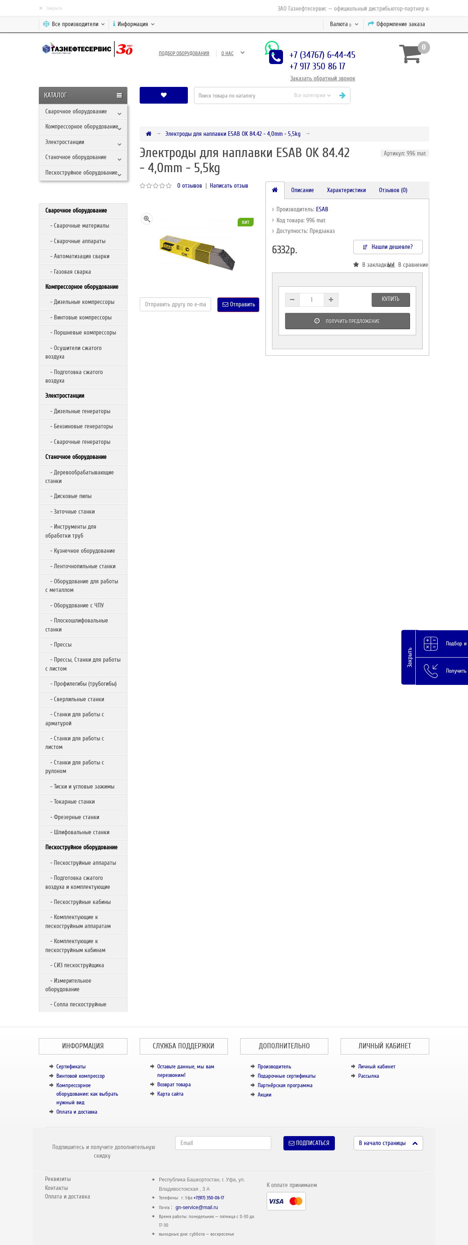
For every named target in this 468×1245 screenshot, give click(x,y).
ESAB (322, 209)
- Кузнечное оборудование (80, 550)
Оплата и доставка (76, 1111)
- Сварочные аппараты (75, 241)
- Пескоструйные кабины (78, 902)
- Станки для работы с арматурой (74, 719)
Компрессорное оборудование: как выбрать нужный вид (87, 1094)
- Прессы (58, 644)
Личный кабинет (376, 1066)
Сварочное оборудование (76, 111)
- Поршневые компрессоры (80, 332)
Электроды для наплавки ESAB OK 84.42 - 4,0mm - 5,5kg (233, 133)
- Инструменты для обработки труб (70, 531)
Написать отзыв (229, 185)
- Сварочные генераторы (77, 441)
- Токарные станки (70, 801)
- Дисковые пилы (68, 496)
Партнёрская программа (285, 1085)
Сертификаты (71, 1066)
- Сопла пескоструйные (76, 1004)
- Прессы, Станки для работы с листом (82, 664)
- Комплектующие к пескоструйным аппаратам (78, 921)
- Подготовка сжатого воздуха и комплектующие (77, 882)
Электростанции (64, 142)
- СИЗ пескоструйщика (74, 965)
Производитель (274, 1066)
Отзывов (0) (393, 190)
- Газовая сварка (68, 271)
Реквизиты (58, 1179)
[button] (393, 95)
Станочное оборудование (76, 157)
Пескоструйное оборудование (81, 172)
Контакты (56, 1188)
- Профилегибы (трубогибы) (81, 683)
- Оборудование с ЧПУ (74, 605)
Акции (265, 1094)
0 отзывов (189, 185)
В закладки (370, 264)
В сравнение (405, 264)
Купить (390, 299)
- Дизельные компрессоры (79, 302)
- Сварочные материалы (77, 225)
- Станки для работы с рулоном (74, 767)
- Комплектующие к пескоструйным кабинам (75, 945)
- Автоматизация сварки (77, 256)
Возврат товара (174, 1084)
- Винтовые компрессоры (78, 317)
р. (344, 24)
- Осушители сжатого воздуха (73, 352)
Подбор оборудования (184, 53)
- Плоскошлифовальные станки (76, 625)
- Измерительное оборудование (68, 985)
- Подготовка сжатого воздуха (74, 376)
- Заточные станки (70, 511)
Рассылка (368, 1075)
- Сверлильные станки (74, 699)
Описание (302, 190)
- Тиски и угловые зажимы (79, 786)
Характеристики (346, 190)
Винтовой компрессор (80, 1075)
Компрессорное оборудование (81, 126)
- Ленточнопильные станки (80, 566)
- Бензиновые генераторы (79, 426)
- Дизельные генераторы (77, 411)
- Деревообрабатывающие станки (79, 477)
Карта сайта (170, 1093)
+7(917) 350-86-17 (209, 1198)
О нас (227, 53)
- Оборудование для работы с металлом (81, 586)
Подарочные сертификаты (287, 1075)
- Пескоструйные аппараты (80, 862)
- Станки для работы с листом (74, 743)
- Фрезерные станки (72, 817)
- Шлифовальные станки (77, 832)
